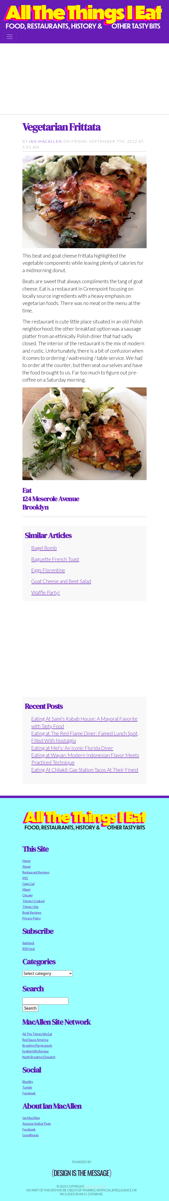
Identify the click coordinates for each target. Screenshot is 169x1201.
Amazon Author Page (36, 1124)
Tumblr (27, 1087)
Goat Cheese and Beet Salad (61, 581)
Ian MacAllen (45, 141)
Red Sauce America (35, 1040)
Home (26, 861)
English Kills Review (35, 1051)
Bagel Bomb (44, 548)
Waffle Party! (45, 592)
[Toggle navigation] (9, 36)
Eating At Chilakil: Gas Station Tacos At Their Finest (84, 770)
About (26, 866)
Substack (28, 943)
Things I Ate (30, 907)
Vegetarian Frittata (61, 127)
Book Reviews (31, 912)
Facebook (29, 1093)
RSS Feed (28, 949)
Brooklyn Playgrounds (37, 1045)
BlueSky (27, 1082)
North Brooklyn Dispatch (38, 1057)
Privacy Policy (31, 918)
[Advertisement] (84, 76)
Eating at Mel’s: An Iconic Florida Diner (72, 748)
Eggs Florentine (48, 570)
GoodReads (30, 1135)
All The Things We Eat (37, 1034)
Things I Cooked (33, 901)
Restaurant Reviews (35, 872)
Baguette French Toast (55, 559)
